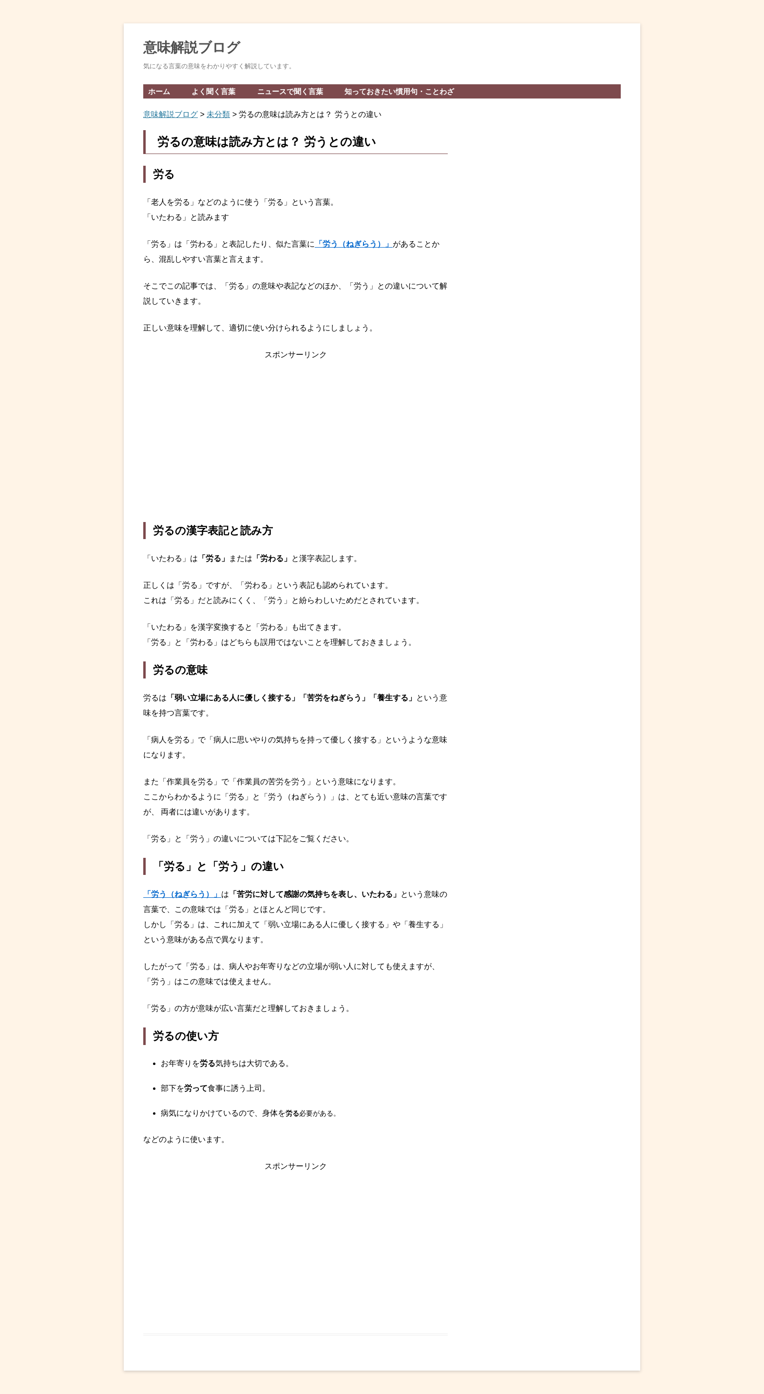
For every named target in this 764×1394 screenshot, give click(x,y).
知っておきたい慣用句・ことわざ (399, 91)
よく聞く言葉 (213, 91)
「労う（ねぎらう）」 (354, 244)
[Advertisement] (295, 442)
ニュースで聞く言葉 (290, 91)
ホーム (159, 91)
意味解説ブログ (191, 47)
